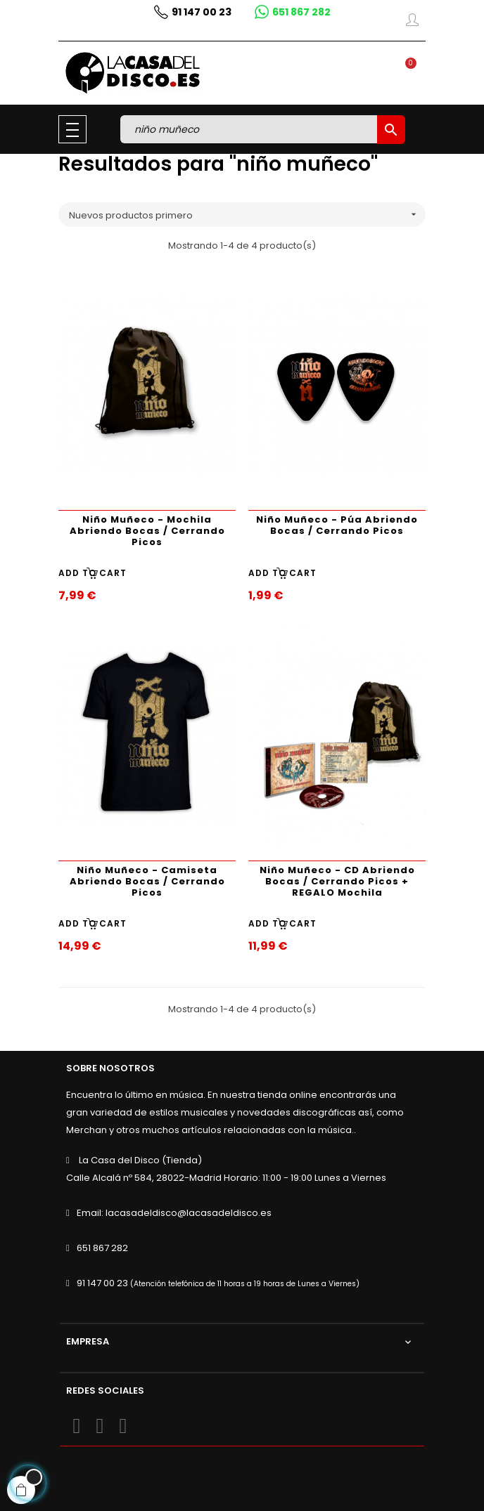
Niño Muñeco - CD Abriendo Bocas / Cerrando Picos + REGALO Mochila (337, 881)
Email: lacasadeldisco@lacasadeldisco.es (174, 1212)
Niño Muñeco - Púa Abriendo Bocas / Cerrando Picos (337, 525)
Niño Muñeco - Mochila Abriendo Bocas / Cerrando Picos (147, 531)
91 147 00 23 (102, 1283)
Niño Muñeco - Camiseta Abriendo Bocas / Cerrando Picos (147, 881)
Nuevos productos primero (247, 214)
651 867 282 (102, 1248)
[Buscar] (250, 129)
